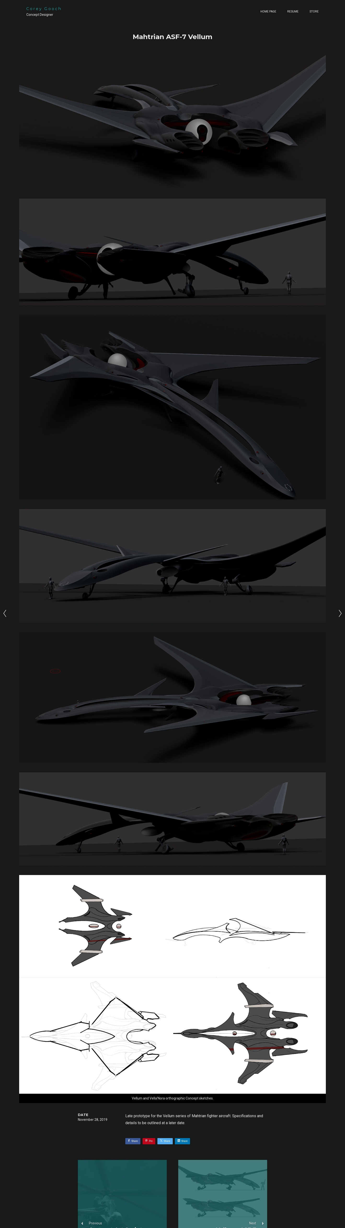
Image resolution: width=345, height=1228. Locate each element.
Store (314, 11)
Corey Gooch (44, 8)
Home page (268, 11)
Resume (293, 11)
